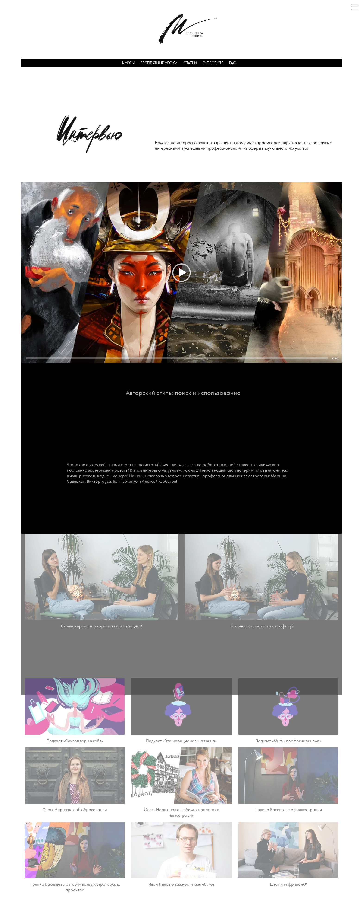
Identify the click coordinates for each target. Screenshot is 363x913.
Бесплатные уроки (159, 63)
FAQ (232, 63)
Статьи (190, 63)
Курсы (128, 63)
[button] (181, 272)
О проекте (212, 63)
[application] (181, 272)
